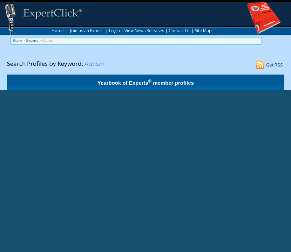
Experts (32, 40)
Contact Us (179, 31)
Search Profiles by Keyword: (45, 63)
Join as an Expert (86, 31)
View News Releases (144, 31)
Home (58, 31)
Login (114, 31)
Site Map (203, 31)
